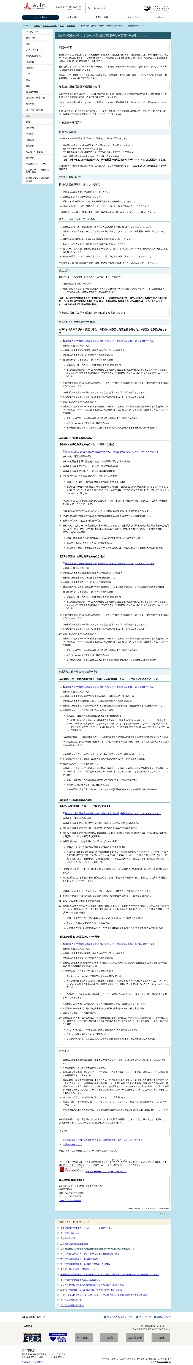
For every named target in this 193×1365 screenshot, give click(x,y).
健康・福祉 (72, 17)
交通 (28, 121)
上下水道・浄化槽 (34, 109)
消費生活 (30, 139)
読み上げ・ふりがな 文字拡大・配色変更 (161, 8)
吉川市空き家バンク (72, 1144)
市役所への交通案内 (33, 1362)
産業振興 (30, 145)
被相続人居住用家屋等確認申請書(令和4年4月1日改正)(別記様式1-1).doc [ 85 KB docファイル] (108, 341)
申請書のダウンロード (36, 163)
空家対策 (71, 25)
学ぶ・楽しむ (133, 17)
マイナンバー (32, 31)
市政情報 (160, 17)
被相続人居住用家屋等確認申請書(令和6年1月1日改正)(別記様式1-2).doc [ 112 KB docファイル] (112, 813)
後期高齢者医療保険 (35, 97)
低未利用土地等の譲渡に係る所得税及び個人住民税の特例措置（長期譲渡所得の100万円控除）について (109, 1274)
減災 (28, 79)
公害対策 (30, 67)
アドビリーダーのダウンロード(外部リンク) (106, 1171)
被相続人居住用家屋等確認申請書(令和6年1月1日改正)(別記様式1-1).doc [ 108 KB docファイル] (112, 451)
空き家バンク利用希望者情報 (74, 1243)
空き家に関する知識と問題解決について (79, 1269)
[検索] (110, 8)
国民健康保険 (32, 91)
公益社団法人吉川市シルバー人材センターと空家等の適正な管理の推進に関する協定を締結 (103, 1295)
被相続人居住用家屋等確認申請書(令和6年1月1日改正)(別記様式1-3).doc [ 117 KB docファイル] (109, 563)
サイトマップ (145, 1317)
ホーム (37, 25)
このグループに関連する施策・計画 (37, 170)
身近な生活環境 (33, 55)
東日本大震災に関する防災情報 (37, 179)
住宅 (62, 25)
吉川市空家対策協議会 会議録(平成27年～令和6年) (85, 1264)
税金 (28, 43)
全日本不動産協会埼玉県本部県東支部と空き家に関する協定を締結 (92, 1285)
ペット (29, 73)
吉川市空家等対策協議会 (72, 1305)
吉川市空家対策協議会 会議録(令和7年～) (80, 1259)
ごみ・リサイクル (34, 49)
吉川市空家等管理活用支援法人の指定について (82, 1279)
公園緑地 (30, 127)
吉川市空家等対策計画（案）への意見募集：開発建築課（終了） (91, 1254)
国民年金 (30, 103)
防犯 (28, 85)
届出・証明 (31, 37)
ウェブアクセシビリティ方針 (120, 1317)
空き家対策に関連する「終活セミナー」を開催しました (86, 1228)
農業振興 (30, 157)
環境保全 (30, 61)
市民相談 (30, 133)
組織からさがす (164, 1317)
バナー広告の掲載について (150, 1326)
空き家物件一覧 (67, 1238)
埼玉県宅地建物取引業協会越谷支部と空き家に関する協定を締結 (91, 1290)
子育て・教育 (101, 17)
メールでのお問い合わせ (70, 1200)
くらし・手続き (40, 17)
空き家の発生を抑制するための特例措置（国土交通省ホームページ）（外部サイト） (103, 1140)
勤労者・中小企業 (34, 151)
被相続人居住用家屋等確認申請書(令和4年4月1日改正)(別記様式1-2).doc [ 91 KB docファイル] (108, 687)
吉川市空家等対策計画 (71, 1300)
